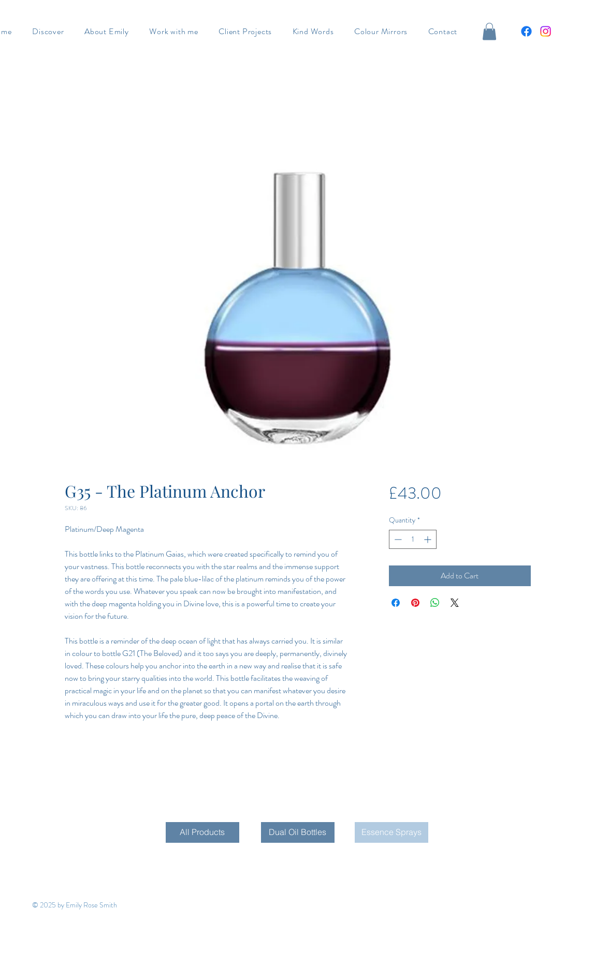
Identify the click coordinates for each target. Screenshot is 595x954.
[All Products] (202, 832)
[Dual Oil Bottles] (298, 832)
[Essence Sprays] (391, 832)
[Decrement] (396, 539)
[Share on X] (454, 603)
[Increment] (428, 539)
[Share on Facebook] (395, 603)
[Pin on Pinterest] (415, 603)
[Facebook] (526, 31)
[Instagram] (546, 31)
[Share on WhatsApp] (435, 603)
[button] (489, 31)
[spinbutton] (412, 539)
